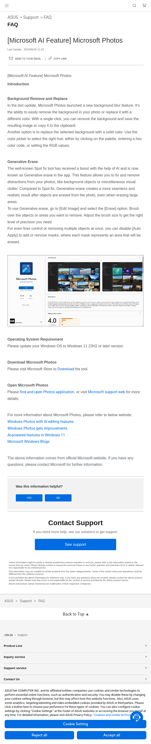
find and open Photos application (47, 392)
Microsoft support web (106, 392)
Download (66, 369)
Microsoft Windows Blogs (28, 441)
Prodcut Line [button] (75, 645)
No (57, 497)
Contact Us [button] (75, 678)
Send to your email (28, 58)
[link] (75, 5)
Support (31, 17)
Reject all (39, 735)
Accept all (111, 735)
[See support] (75, 544)
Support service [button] (75, 667)
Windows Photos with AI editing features (40, 421)
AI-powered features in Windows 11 (36, 435)
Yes (28, 497)
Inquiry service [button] (75, 656)
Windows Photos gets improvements (37, 428)
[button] (7, 5)
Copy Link (60, 58)
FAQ (48, 17)
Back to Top (73, 614)
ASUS (12, 17)
